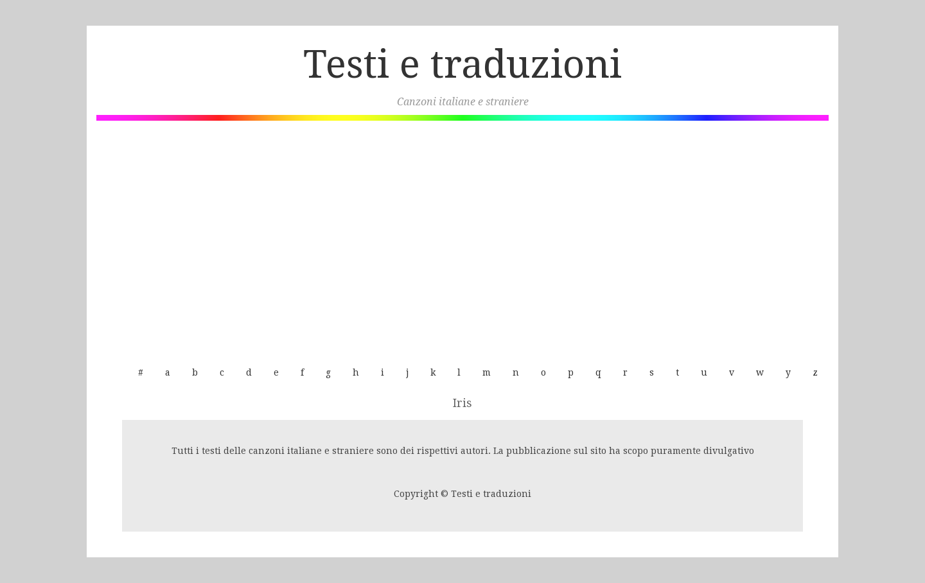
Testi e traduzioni (462, 64)
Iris (462, 403)
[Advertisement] (462, 236)
